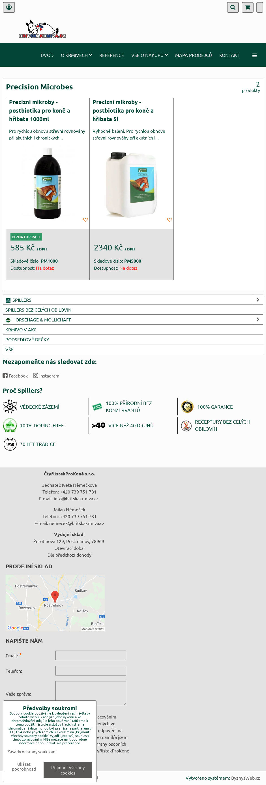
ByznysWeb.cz (245, 777)
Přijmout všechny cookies (68, 770)
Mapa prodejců (193, 55)
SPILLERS (134, 299)
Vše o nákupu (149, 55)
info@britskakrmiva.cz (76, 498)
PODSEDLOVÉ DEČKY (27, 339)
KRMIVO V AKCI (21, 329)
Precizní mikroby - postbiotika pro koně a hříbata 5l (123, 110)
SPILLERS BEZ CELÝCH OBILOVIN (38, 309)
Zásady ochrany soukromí (32, 751)
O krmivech (76, 55)
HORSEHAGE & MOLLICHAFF (134, 319)
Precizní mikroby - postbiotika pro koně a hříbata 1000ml (39, 110)
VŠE (9, 349)
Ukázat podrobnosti (24, 766)
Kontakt (229, 55)
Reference (111, 55)
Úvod (47, 55)
